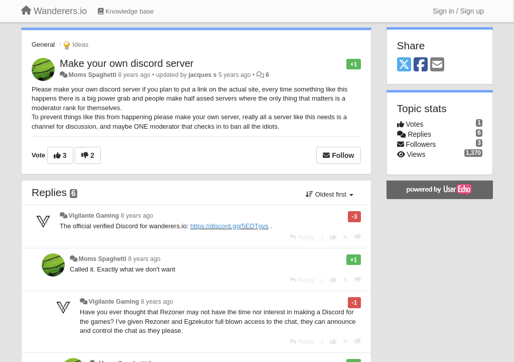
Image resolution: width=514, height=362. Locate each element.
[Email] (437, 65)
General (43, 44)
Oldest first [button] (329, 194)
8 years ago (136, 215)
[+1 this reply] (333, 237)
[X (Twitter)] (404, 65)
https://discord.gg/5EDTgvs (229, 226)
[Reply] (302, 237)
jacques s (202, 74)
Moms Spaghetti (92, 74)
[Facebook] (421, 65)
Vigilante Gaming (93, 215)
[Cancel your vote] (345, 237)
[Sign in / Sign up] (458, 11)
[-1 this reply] (357, 237)
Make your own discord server (127, 63)
